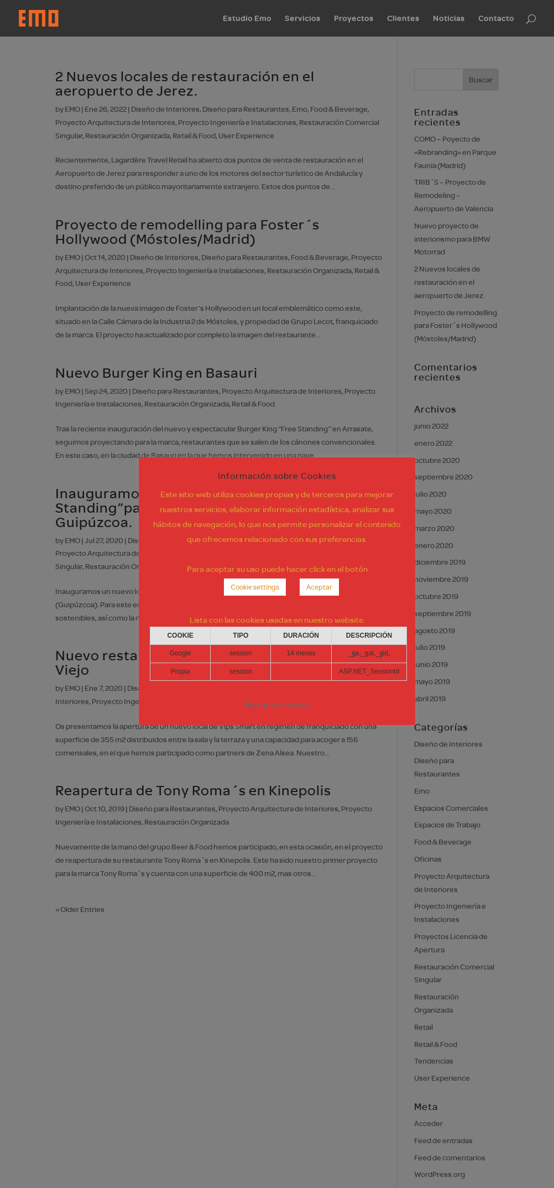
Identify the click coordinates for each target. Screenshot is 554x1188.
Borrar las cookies (277, 704)
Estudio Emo (247, 18)
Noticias (449, 18)
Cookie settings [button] (255, 586)
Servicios (303, 18)
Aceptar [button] (319, 586)
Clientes (403, 18)
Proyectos (354, 18)
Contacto (496, 18)
